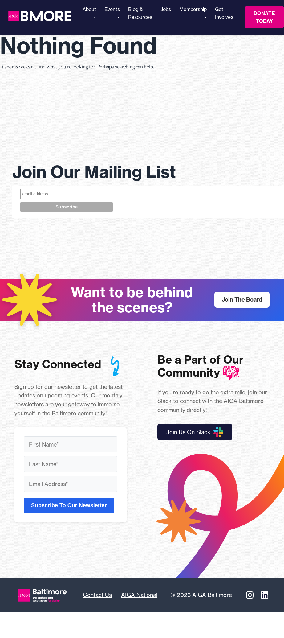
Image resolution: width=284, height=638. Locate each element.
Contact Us (97, 594)
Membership (193, 12)
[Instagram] (250, 595)
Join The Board (242, 299)
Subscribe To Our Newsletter (69, 505)
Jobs (165, 9)
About (89, 12)
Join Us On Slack (194, 432)
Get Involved (224, 13)
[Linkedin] (265, 595)
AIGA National (139, 594)
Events (112, 12)
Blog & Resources (140, 13)
